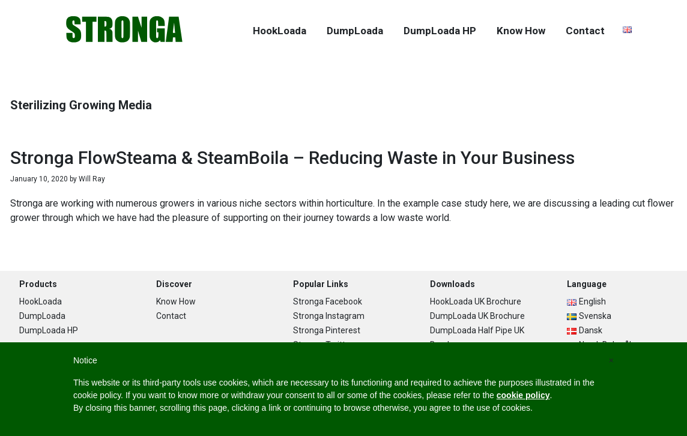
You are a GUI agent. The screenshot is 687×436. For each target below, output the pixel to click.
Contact (171, 316)
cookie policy (523, 395)
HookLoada (40, 301)
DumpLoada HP (48, 330)
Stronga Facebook (327, 301)
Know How (176, 301)
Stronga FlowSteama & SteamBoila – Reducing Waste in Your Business (292, 157)
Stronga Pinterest (326, 330)
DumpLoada (42, 316)
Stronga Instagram (329, 316)
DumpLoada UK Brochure (477, 316)
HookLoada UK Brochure (475, 301)
